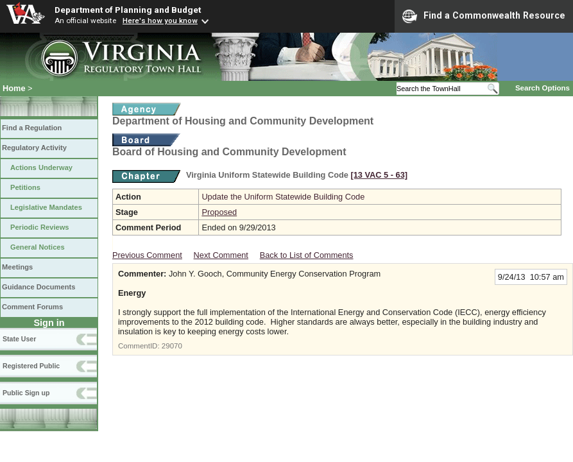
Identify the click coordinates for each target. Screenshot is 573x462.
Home (14, 88)
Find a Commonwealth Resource (483, 16)
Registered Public (31, 366)
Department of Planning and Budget (128, 9)
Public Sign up (26, 393)
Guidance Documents (38, 287)
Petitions (25, 187)
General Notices (37, 247)
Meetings (17, 267)
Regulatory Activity (34, 147)
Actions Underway (41, 167)
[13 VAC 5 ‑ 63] (378, 175)
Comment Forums (32, 307)
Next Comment (221, 255)
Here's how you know (160, 20)
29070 (172, 346)
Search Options (542, 88)
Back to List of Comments (307, 255)
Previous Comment (147, 255)
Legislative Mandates (46, 207)
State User (19, 339)
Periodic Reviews (39, 227)
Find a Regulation (32, 128)
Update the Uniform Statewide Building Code (282, 196)
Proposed (219, 212)
